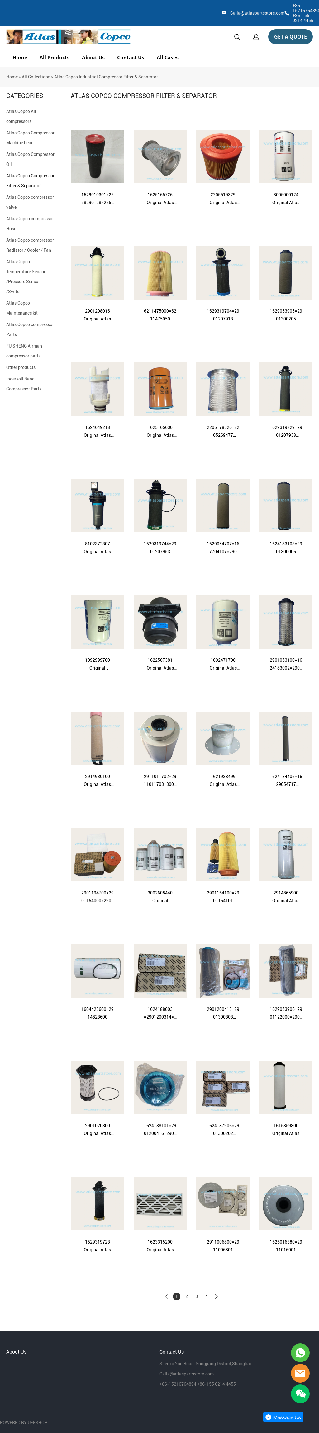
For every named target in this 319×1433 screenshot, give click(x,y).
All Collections (36, 76)
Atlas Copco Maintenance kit (22, 308)
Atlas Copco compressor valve (30, 202)
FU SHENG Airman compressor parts (24, 350)
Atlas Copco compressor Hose (30, 223)
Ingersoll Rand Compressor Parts (23, 383)
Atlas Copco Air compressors (21, 116)
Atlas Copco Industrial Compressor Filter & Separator (106, 76)
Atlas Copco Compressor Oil (30, 159)
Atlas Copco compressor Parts (30, 329)
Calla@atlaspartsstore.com (257, 13)
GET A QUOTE (290, 36)
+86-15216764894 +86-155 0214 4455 (198, 1384)
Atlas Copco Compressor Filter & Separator (30, 180)
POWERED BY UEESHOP (23, 1422)
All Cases (168, 57)
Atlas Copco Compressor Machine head (30, 137)
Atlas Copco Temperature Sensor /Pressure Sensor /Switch (25, 276)
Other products (21, 367)
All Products (54, 57)
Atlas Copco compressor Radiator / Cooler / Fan (30, 245)
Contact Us (130, 57)
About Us (93, 57)
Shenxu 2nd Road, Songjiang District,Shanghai (205, 1363)
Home (19, 57)
